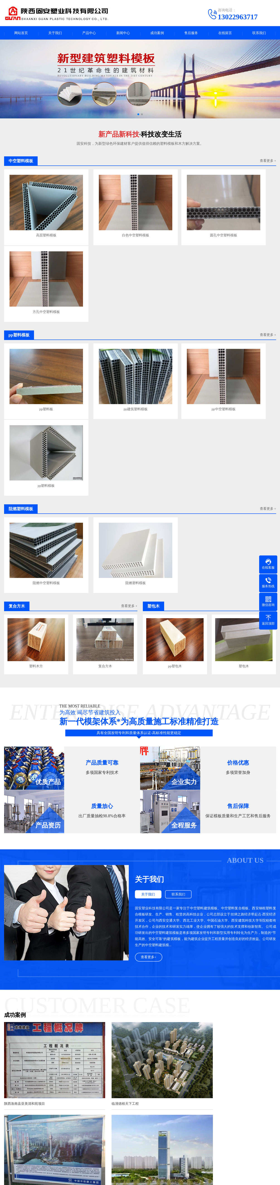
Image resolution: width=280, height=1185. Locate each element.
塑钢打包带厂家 (237, 1113)
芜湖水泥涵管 (117, 1113)
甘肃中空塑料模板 (38, 1113)
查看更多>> (173, 1012)
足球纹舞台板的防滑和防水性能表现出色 (100, 1027)
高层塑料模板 (36, 220)
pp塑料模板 (242, 301)
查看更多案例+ (140, 992)
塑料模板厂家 (83, 1156)
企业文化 (10, 1149)
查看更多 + (268, 162)
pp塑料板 (36, 301)
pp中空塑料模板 (173, 301)
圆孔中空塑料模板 (173, 220)
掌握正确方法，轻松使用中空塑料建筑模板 (103, 1085)
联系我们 (259, 33)
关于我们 (55, 33)
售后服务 (191, 33)
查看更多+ (148, 754)
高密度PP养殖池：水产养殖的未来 (97, 1059)
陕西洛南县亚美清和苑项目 (24, 890)
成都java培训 (213, 1113)
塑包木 (244, 464)
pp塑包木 (175, 464)
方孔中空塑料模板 (242, 220)
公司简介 (10, 1142)
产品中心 (89, 33)
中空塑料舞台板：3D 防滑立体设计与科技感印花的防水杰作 (115, 1050)
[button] (138, 116)
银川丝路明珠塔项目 (205, 890)
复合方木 (105, 464)
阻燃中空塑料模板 (36, 382)
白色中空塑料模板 (104, 220)
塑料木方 (36, 464)
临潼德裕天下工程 (110, 890)
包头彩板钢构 (169, 1113)
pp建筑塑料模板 (104, 301)
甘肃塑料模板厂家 (66, 1113)
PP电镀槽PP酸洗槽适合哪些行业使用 (98, 1067)
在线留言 (225, 33)
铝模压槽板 (41, 1163)
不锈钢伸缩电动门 (143, 1113)
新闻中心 (123, 33)
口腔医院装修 (191, 1113)
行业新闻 (128, 1142)
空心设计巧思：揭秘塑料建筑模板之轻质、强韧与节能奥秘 (114, 1076)
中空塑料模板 (43, 1142)
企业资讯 (128, 1149)
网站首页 (21, 33)
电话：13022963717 (175, 1153)
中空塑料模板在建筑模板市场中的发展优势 (103, 1093)
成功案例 (157, 33)
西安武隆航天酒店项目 (21, 973)
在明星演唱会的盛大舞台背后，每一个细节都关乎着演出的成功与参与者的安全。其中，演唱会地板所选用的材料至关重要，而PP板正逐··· (238, 1044)
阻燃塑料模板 (105, 382)
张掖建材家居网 (94, 1113)
